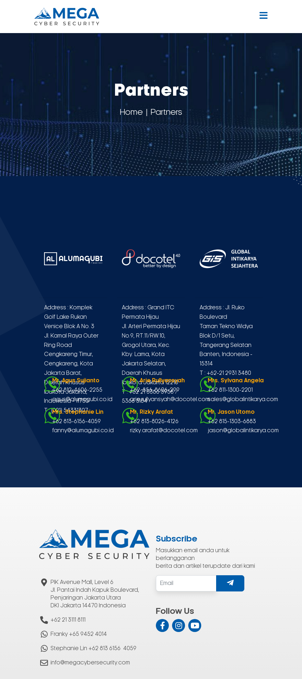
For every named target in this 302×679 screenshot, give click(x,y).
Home (131, 112)
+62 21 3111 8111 (68, 620)
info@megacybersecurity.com (90, 662)
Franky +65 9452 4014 (79, 634)
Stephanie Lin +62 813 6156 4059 (93, 648)
